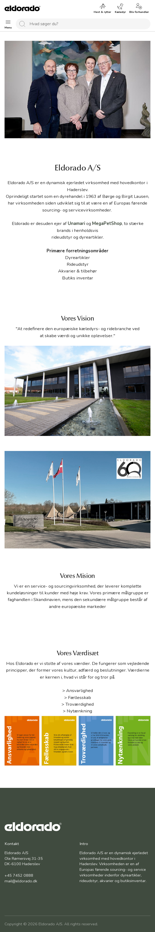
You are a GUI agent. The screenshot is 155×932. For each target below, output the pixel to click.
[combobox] (83, 24)
